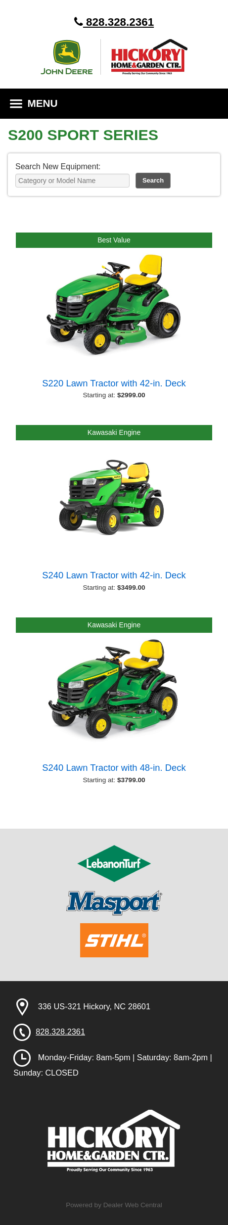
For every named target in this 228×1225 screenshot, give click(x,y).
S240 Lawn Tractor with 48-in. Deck (113, 767)
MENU (34, 103)
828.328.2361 (114, 22)
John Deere (71, 57)
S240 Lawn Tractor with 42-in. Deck (113, 575)
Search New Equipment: (58, 166)
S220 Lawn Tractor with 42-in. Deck (113, 383)
